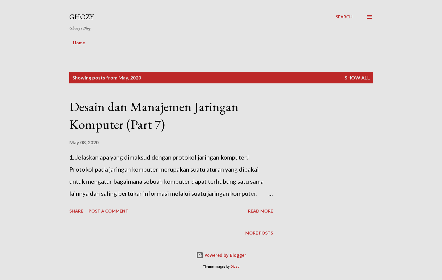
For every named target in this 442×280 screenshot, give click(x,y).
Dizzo (234, 267)
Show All (357, 77)
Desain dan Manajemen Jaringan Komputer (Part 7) (154, 115)
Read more (260, 210)
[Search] (344, 16)
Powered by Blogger (221, 255)
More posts (259, 232)
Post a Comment (108, 210)
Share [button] (76, 210)
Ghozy (81, 16)
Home (79, 42)
